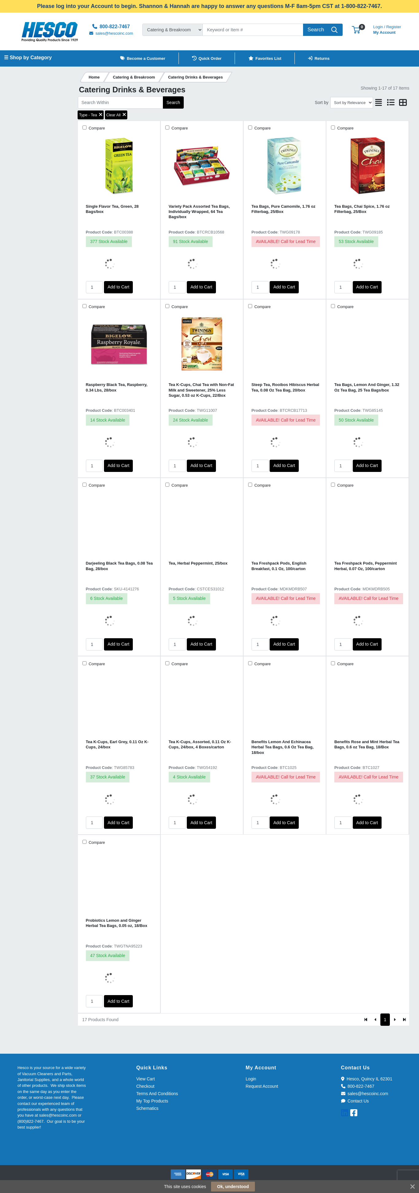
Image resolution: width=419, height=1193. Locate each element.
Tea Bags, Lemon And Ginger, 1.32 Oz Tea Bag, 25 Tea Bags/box (366, 387)
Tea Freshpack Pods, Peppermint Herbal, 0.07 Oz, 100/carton (365, 566)
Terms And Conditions (157, 1093)
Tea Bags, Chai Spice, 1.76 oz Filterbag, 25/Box (362, 209)
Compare (96, 128)
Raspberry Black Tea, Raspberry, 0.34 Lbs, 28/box (117, 387)
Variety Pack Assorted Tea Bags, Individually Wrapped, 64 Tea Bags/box (199, 211)
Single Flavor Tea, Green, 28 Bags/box (112, 209)
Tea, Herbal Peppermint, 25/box (198, 563)
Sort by (321, 102)
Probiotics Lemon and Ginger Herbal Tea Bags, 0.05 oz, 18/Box (117, 923)
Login (251, 1078)
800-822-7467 (358, 1086)
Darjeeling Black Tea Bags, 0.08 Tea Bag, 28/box (119, 566)
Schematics (147, 1108)
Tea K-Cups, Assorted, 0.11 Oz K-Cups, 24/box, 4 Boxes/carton (200, 744)
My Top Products (152, 1100)
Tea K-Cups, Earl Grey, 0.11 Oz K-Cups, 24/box (117, 744)
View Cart (145, 1078)
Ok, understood (233, 1186)
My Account (387, 29)
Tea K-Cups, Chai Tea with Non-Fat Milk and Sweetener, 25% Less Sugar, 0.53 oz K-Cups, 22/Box (201, 390)
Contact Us (355, 1100)
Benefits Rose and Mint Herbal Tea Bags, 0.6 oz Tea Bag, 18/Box (366, 744)
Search (173, 102)
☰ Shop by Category (28, 57)
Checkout (145, 1086)
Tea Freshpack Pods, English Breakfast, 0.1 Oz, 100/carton (279, 566)
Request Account (262, 1086)
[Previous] (375, 1019)
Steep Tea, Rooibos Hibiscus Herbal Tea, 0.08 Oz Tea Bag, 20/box (285, 387)
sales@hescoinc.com (364, 1093)
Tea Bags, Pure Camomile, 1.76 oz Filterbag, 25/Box (284, 209)
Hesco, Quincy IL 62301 (366, 1078)
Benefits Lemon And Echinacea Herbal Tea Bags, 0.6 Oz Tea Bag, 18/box (283, 747)
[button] (356, 29)
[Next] (394, 1019)
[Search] (253, 30)
